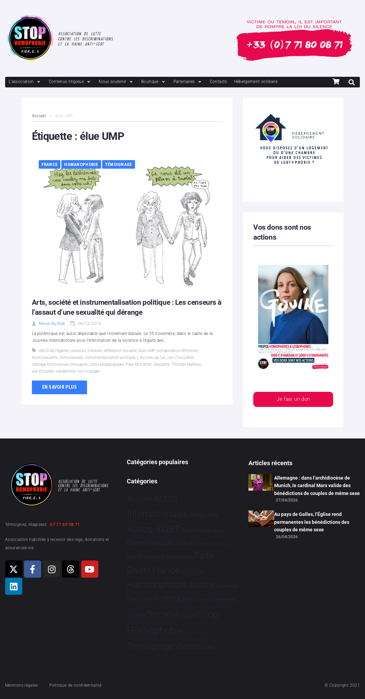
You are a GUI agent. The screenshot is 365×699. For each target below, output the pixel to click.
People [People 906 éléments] (140, 599)
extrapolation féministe (177, 350)
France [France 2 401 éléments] (166, 570)
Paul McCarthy (139, 364)
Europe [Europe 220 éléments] (149, 556)
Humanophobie (81, 164)
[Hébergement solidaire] (256, 82)
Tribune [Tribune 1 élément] (201, 633)
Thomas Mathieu (186, 364)
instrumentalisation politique (110, 357)
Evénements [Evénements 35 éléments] (177, 556)
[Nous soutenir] (116, 82)
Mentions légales (21, 685)
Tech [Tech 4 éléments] (189, 632)
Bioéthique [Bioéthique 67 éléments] (196, 530)
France (49, 164)
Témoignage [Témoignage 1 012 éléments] (150, 646)
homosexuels (71, 357)
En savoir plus (59, 387)
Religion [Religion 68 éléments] (224, 600)
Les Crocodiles (181, 357)
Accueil (39, 115)
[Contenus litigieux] (70, 82)
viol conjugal (88, 371)
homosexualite (45, 357)
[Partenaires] (188, 82)
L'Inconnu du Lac (151, 357)
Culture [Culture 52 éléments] (186, 543)
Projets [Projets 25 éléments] (203, 600)
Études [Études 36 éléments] (206, 646)
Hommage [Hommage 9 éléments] (192, 571)
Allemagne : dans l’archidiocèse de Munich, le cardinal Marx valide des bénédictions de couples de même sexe (317, 485)
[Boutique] (154, 82)
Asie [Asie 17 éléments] (213, 515)
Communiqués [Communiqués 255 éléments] (151, 543)
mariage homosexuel (50, 364)
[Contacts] (218, 82)
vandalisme (66, 371)
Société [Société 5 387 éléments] (163, 614)
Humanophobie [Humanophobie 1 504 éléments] (156, 584)
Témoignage (118, 164)
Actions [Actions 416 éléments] (140, 499)
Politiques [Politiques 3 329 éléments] (174, 598)
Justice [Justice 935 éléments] (201, 585)
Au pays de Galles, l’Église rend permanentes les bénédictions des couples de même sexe (311, 521)
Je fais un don (293, 399)
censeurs (78, 350)
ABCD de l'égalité (54, 350)
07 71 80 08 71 (65, 524)
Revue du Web (52, 323)
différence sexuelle (120, 350)
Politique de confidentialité (75, 685)
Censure (95, 350)
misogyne (78, 364)
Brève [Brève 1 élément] (217, 531)
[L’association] (25, 82)
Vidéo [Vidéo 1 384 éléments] (185, 646)
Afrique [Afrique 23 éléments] (197, 515)
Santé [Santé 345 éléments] (136, 615)
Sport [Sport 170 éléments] (189, 616)
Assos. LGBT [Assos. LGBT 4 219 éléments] (153, 529)
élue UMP (146, 350)
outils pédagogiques (106, 364)
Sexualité (162, 364)
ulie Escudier (43, 371)
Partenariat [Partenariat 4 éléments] (227, 586)
